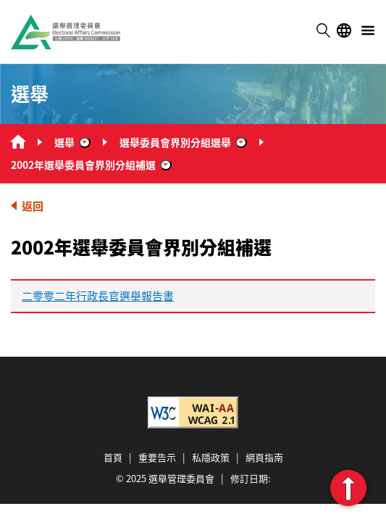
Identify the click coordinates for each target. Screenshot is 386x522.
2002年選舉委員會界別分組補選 (83, 164)
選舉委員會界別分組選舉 (175, 142)
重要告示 (157, 457)
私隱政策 (211, 457)
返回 (32, 205)
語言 (344, 30)
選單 (368, 30)
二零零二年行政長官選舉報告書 (98, 295)
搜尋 (323, 30)
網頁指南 (264, 457)
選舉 (64, 142)
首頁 (113, 457)
